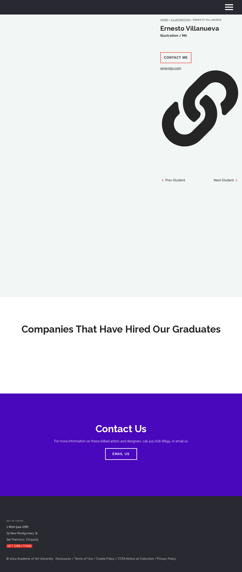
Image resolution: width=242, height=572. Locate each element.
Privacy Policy (166, 558)
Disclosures (63, 558)
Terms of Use (83, 558)
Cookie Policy (105, 558)
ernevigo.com (199, 106)
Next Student (226, 180)
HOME (164, 20)
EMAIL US (120, 454)
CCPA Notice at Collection (136, 558)
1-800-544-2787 (17, 526)
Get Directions (19, 546)
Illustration (180, 20)
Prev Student (172, 180)
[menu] (229, 7)
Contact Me (176, 57)
